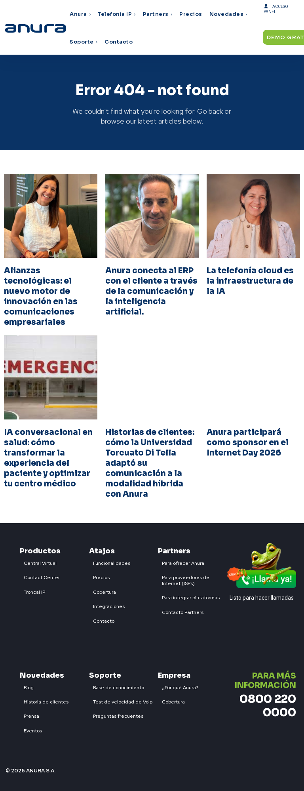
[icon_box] (38, 561)
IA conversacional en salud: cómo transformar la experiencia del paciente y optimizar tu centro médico (48, 458)
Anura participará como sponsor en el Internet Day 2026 (248, 442)
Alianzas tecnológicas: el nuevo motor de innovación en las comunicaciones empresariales (41, 296)
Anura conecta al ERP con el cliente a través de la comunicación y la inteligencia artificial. (151, 291)
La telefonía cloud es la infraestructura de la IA (250, 281)
